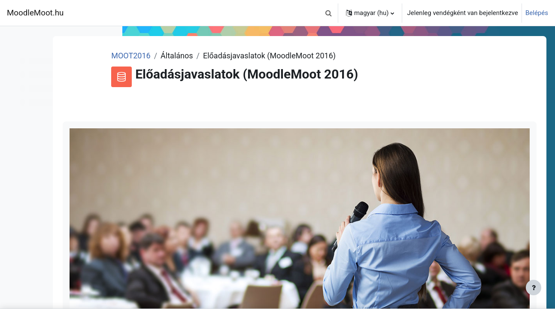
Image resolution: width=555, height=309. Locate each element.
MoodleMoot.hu (35, 13)
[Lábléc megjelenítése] (533, 287)
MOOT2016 (198, 55)
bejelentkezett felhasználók (427, 299)
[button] (328, 13)
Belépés (536, 13)
